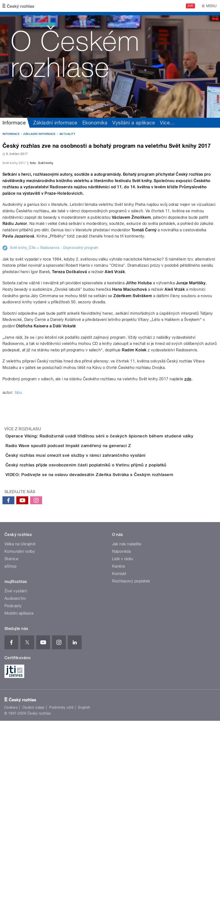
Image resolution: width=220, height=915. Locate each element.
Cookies (11, 902)
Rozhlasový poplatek (131, 775)
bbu (18, 516)
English (84, 902)
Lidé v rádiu (122, 753)
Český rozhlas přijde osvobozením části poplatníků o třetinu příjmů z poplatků (105, 630)
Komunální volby (19, 745)
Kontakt (119, 768)
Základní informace (55, 123)
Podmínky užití (61, 902)
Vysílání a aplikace (133, 123)
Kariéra (118, 760)
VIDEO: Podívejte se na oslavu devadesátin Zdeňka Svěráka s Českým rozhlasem (109, 654)
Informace (14, 123)
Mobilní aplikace (19, 807)
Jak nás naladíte (127, 738)
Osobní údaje (34, 902)
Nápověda (121, 745)
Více (167, 123)
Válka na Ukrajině (19, 738)
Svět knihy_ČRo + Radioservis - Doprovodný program (54, 371)
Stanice (11, 753)
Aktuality (67, 134)
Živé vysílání (15, 785)
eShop (10, 760)
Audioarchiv (15, 792)
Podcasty (13, 800)
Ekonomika (94, 123)
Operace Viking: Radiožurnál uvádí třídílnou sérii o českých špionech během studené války (119, 559)
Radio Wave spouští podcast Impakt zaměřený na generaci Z (88, 583)
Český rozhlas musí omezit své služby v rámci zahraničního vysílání (95, 607)
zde (187, 502)
